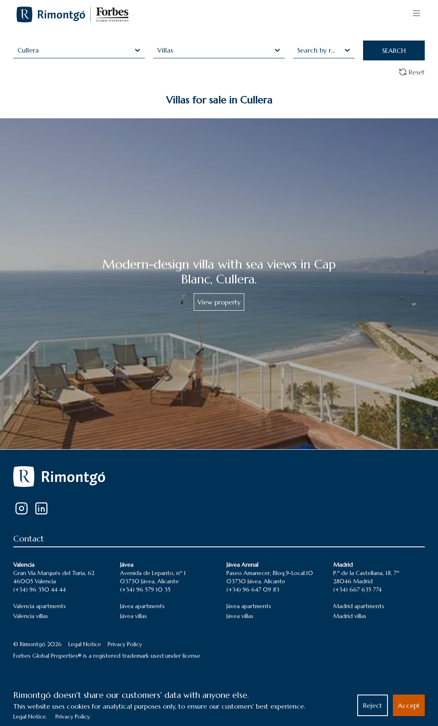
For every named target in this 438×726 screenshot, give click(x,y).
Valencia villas (30, 616)
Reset (412, 72)
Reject (372, 705)
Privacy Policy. (73, 716)
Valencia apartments (39, 606)
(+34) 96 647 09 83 (252, 589)
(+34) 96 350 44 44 (39, 589)
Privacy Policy (125, 644)
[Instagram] (21, 508)
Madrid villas (349, 616)
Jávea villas (133, 616)
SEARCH (394, 50)
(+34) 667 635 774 (357, 589)
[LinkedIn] (41, 508)
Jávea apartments (142, 606)
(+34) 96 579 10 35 (145, 589)
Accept (409, 705)
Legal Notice (84, 644)
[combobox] (18, 50)
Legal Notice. (30, 716)
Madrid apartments (358, 606)
